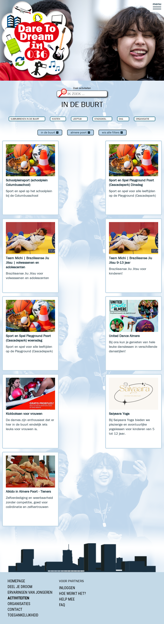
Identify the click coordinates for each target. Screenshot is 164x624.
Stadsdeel (100, 119)
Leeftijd (77, 119)
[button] (157, 6)
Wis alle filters (112, 132)
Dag (121, 119)
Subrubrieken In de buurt (25, 119)
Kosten (56, 119)
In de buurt (50, 132)
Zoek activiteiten (82, 88)
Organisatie (142, 119)
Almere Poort (80, 132)
